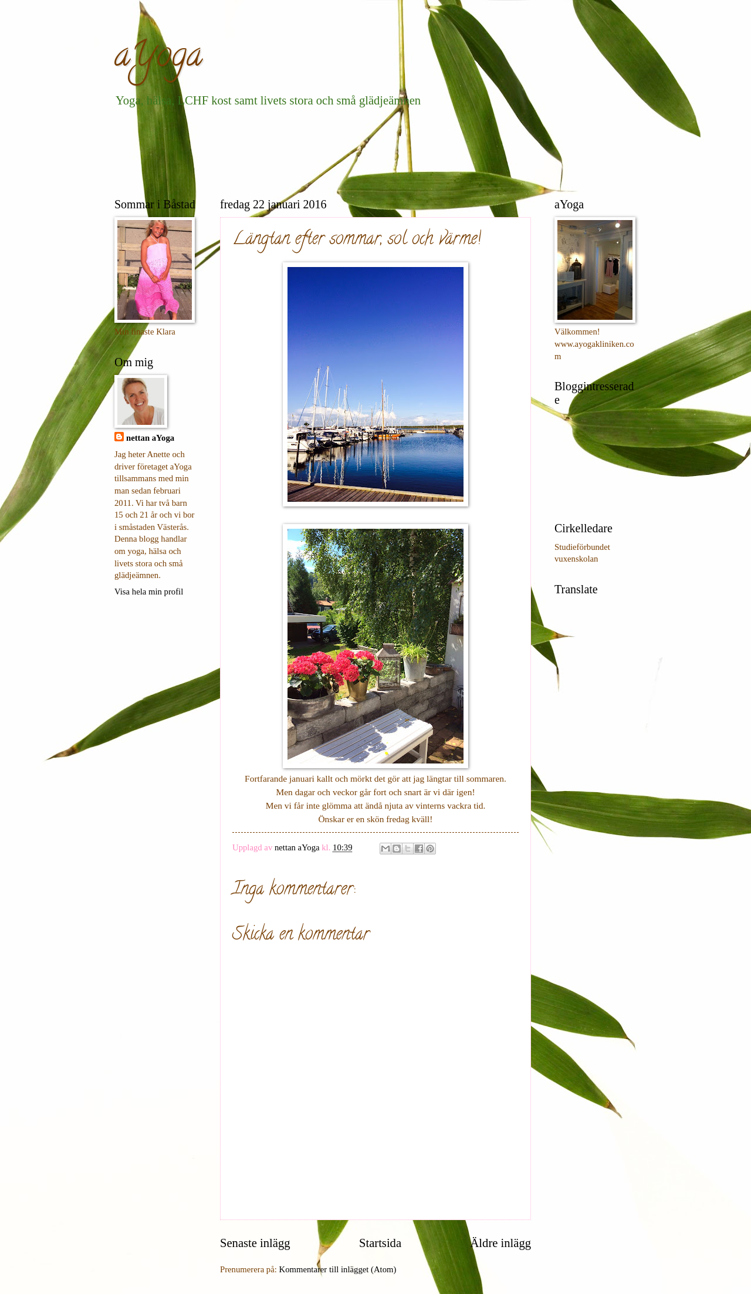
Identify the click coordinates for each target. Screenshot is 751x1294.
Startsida (380, 1242)
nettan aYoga (150, 437)
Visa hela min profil (148, 591)
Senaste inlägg (255, 1242)
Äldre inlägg (500, 1242)
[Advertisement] (328, 150)
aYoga (158, 58)
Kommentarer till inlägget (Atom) (338, 1269)
